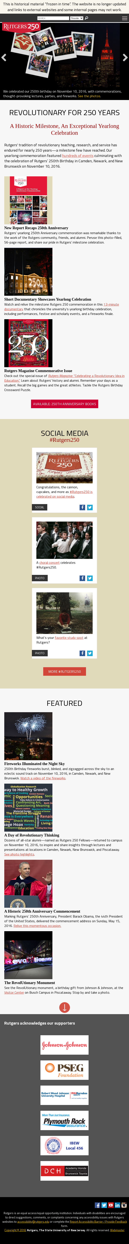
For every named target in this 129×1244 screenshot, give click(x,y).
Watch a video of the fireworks (42, 778)
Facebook (97, 1205)
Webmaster (117, 1230)
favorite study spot (69, 637)
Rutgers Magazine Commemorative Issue (38, 371)
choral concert (49, 562)
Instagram (124, 1205)
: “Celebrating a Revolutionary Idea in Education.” (64, 378)
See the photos (89, 96)
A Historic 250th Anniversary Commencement (42, 911)
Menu (124, 18)
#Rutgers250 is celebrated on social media (64, 494)
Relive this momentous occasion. (37, 925)
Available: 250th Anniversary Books (64, 403)
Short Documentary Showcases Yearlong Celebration (47, 299)
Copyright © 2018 (15, 1230)
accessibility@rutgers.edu (33, 1221)
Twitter (104, 1205)
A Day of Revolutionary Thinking (31, 835)
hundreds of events (77, 155)
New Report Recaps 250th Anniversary (36, 228)
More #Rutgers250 (64, 671)
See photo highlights (19, 854)
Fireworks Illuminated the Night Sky (34, 764)
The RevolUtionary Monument (29, 983)
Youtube (111, 1205)
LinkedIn (117, 1205)
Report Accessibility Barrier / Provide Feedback (98, 1221)
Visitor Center (14, 992)
